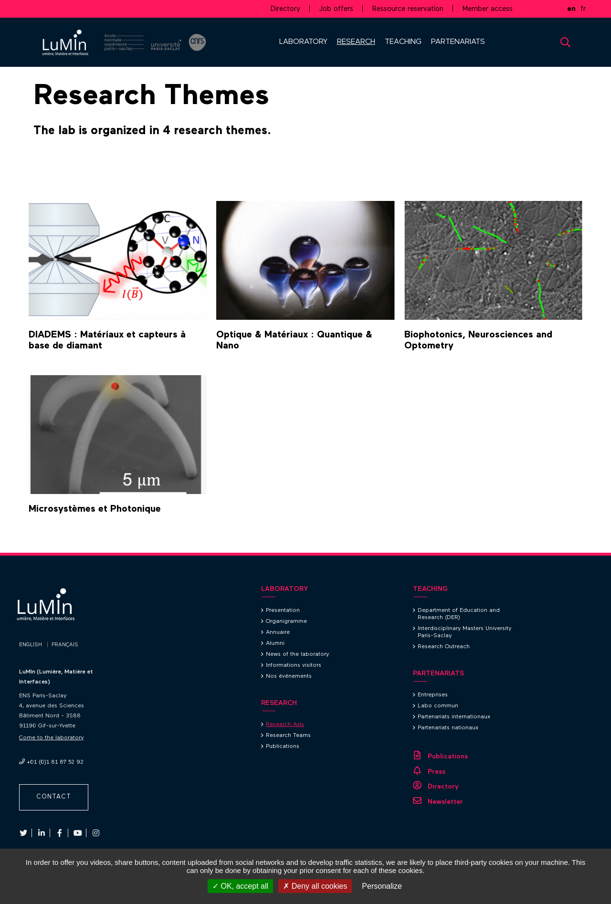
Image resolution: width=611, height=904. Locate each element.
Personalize (382, 886)
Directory (285, 8)
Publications (282, 746)
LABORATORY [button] (303, 42)
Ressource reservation (407, 8)
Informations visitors (293, 665)
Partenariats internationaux (454, 717)
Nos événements (289, 676)
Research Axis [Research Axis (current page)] (285, 724)
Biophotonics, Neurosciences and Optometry (478, 340)
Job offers (336, 8)
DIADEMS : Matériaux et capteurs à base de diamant (107, 340)
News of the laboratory (297, 654)
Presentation (283, 610)
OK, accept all (240, 886)
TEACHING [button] (403, 42)
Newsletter (445, 802)
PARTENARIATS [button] (458, 42)
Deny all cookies (315, 886)
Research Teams (288, 735)
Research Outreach (444, 647)
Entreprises (433, 695)
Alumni (275, 643)
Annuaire (278, 632)
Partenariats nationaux (448, 728)
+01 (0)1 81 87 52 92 (55, 762)
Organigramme (286, 621)
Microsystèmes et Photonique (95, 509)
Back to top (582, 552)
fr (583, 8)
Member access (488, 8)
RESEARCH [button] (356, 42)
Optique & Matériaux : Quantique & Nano (294, 340)
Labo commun (438, 706)
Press (436, 771)
